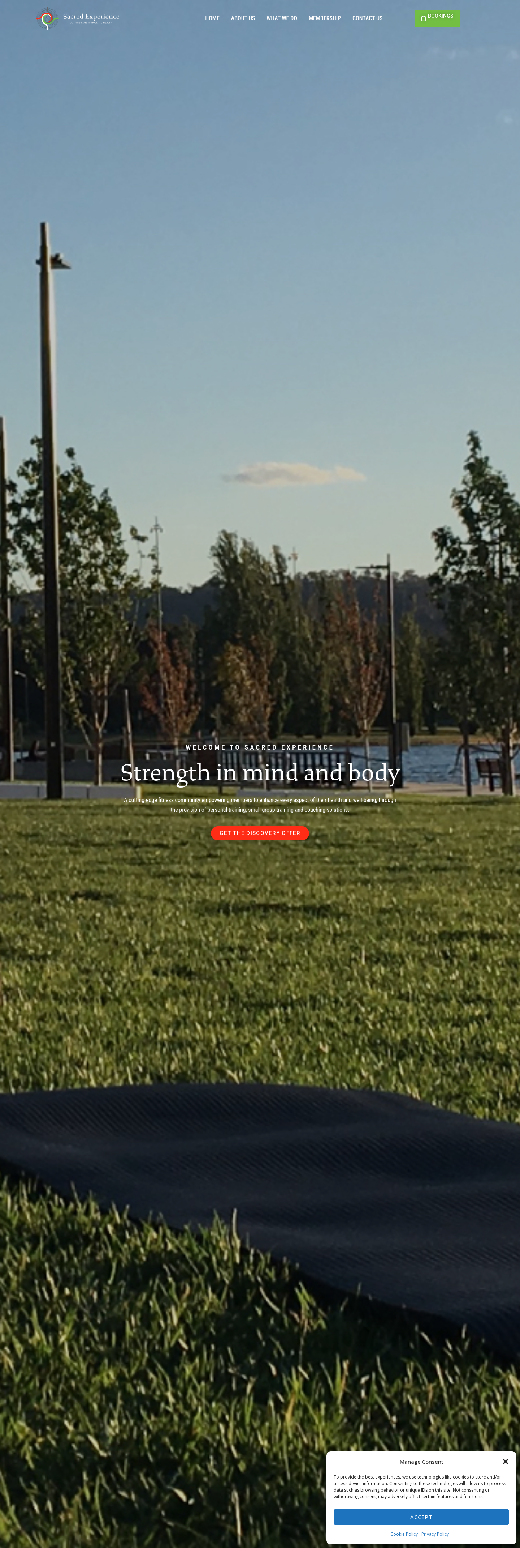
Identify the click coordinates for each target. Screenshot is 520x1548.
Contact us (367, 18)
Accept (421, 1517)
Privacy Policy (435, 1534)
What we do (281, 18)
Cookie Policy (404, 1534)
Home (212, 18)
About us (243, 18)
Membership (325, 18)
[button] (505, 1461)
